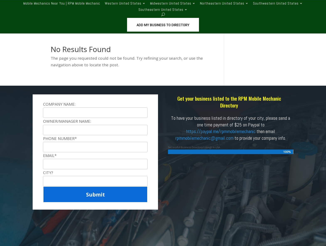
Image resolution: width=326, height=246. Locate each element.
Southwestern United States (276, 4)
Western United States (123, 4)
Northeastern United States (222, 4)
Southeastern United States (160, 10)
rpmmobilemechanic (193, 138)
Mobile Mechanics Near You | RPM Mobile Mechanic (61, 4)
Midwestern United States (170, 4)
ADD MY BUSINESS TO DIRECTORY (163, 25)
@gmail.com (222, 138)
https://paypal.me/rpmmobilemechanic (221, 131)
